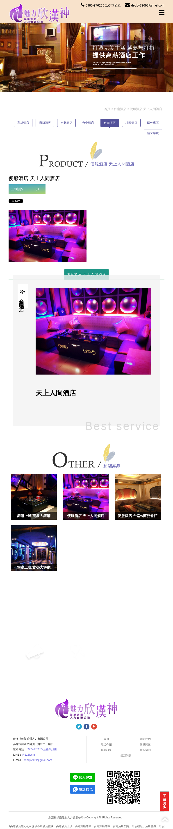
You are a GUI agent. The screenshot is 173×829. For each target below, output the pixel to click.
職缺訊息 (106, 750)
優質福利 (145, 750)
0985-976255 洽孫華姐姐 (101, 5)
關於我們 (145, 739)
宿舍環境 (153, 133)
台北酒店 (66, 122)
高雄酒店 (23, 122)
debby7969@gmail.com (144, 5)
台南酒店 (110, 122)
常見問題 (145, 744)
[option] (47, 236)
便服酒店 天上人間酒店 (87, 274)
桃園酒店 (131, 122)
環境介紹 (106, 744)
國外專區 (153, 122)
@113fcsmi (28, 754)
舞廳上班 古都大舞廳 (33, 567)
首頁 (106, 739)
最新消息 (126, 755)
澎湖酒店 (45, 122)
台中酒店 (88, 122)
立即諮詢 (25, 189)
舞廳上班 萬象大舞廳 (33, 516)
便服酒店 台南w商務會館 (137, 516)
